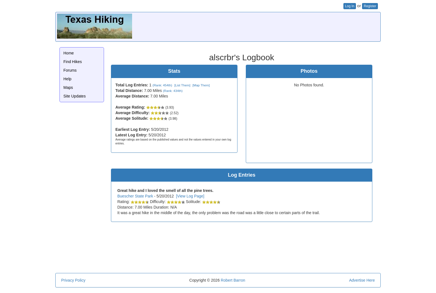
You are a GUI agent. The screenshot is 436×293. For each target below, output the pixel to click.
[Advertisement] (278, 26)
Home (68, 53)
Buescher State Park (135, 196)
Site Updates (74, 96)
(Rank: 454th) (162, 85)
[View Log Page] (190, 196)
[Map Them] (201, 85)
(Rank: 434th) (173, 90)
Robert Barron (233, 280)
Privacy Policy (73, 280)
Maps (68, 87)
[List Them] (182, 85)
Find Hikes (72, 61)
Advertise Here (362, 280)
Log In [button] (349, 6)
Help (67, 79)
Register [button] (370, 6)
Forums (69, 70)
